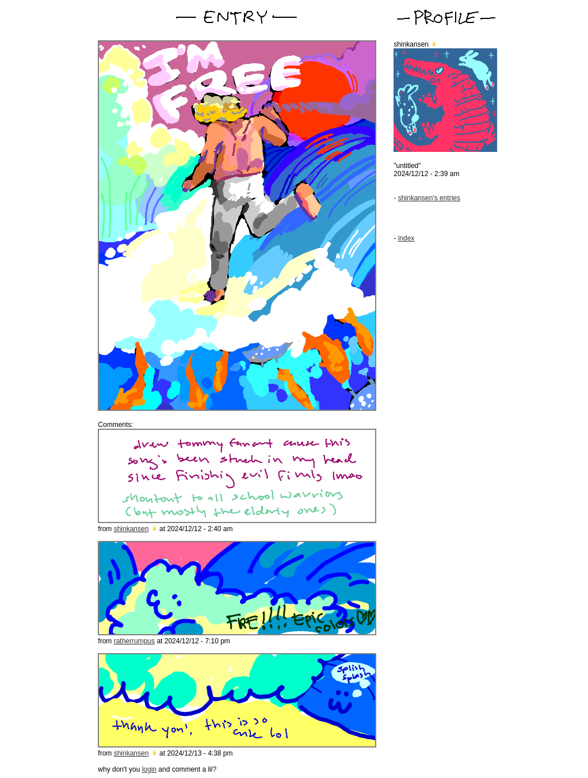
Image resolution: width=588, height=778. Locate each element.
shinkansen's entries (429, 198)
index (406, 238)
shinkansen (131, 529)
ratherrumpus (134, 641)
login (149, 769)
